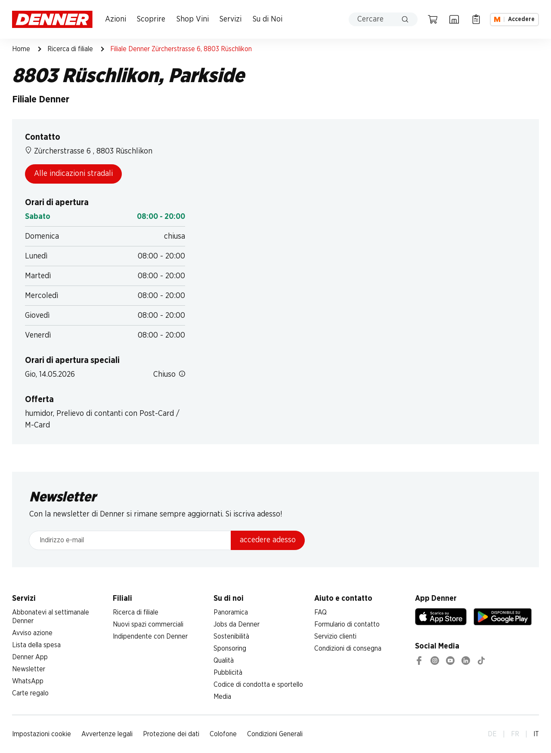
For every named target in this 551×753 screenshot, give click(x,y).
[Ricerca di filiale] (454, 19)
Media (222, 696)
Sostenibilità (231, 636)
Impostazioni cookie (41, 734)
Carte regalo (30, 693)
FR (515, 734)
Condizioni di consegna (347, 648)
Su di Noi (267, 19)
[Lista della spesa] (476, 19)
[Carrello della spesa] (432, 19)
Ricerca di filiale (70, 49)
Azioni (115, 19)
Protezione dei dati (171, 734)
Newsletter (28, 669)
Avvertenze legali (107, 734)
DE (492, 734)
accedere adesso (268, 540)
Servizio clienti (335, 636)
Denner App (30, 657)
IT (536, 734)
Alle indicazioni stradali (73, 174)
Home (21, 49)
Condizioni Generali (275, 734)
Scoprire (151, 19)
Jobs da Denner (237, 624)
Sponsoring (230, 648)
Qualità (224, 660)
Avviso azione (32, 633)
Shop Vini (192, 19)
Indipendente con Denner (150, 636)
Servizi (230, 19)
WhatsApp (27, 681)
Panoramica (231, 612)
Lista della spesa (36, 645)
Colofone (223, 734)
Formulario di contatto (347, 624)
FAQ (320, 612)
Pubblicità (228, 672)
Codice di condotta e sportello (258, 684)
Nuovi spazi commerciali (148, 624)
